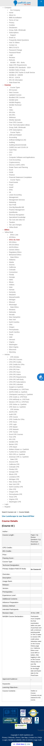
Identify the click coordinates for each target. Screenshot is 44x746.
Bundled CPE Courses (17, 97)
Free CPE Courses (15, 122)
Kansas (11, 290)
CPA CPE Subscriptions (17, 382)
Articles (7, 354)
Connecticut (13, 272)
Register (7, 507)
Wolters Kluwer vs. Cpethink (19, 449)
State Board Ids (14, 82)
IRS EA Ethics (14, 245)
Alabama (12, 260)
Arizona (11, 265)
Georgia (12, 277)
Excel (11, 170)
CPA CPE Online (15, 374)
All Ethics (12, 237)
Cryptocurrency (14, 162)
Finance (12, 175)
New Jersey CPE (15, 482)
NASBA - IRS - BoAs (17, 62)
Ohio (10, 324)
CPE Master (13, 427)
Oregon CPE (13, 492)
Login (11, 55)
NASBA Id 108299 (14, 740)
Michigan (12, 300)
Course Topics (15, 132)
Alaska (11, 262)
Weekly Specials (15, 120)
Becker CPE (13, 444)
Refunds (12, 60)
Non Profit (12, 205)
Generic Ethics (14, 250)
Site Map (24, 737)
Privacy (11, 22)
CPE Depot (13, 447)
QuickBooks (13, 212)
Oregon (11, 327)
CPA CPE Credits (15, 362)
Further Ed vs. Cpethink (17, 452)
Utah (10, 337)
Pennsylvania (13, 329)
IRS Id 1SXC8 (27, 740)
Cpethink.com (28, 735)
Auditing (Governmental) (17, 145)
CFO (10, 152)
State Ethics (14, 257)
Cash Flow (13, 150)
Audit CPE (12, 414)
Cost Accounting (14, 160)
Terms (18, 737)
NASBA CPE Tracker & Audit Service (22, 72)
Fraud (11, 185)
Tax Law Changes (15, 225)
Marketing (12, 202)
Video (11, 110)
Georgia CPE (13, 472)
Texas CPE (13, 497)
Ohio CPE (12, 489)
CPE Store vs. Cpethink (17, 407)
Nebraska (12, 312)
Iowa (10, 287)
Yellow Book (13, 227)
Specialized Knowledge (17, 217)
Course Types (15, 87)
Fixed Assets (13, 182)
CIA (10, 155)
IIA (10, 192)
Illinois (11, 282)
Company (8, 8)
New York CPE (14, 484)
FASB (11, 172)
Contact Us (13, 45)
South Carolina (14, 332)
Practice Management (16, 210)
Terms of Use (13, 20)
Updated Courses (15, 95)
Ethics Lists (14, 235)
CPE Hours (13, 422)
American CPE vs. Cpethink (19, 457)
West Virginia (13, 347)
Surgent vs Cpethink (16, 387)
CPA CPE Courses (15, 359)
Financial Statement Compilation (20, 177)
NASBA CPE (13, 442)
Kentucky (12, 292)
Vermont (12, 339)
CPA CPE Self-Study (16, 379)
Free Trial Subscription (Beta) (19, 125)
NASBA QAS (13, 100)
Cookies (12, 25)
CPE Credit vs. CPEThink (18, 397)
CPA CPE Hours (14, 372)
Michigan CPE (14, 479)
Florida (11, 275)
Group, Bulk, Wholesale (17, 30)
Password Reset (15, 52)
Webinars (12, 117)
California (12, 267)
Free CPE (12, 437)
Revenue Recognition (16, 215)
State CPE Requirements (18, 65)
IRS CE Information (16, 80)
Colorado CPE (14, 467)
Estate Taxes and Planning (18, 167)
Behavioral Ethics (15, 255)
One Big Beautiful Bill (16, 207)
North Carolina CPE (16, 487)
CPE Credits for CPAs (16, 364)
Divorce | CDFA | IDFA (17, 165)
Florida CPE (13, 469)
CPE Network (14, 429)
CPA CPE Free (14, 369)
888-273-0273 (14, 47)
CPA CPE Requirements (17, 377)
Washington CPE (15, 502)
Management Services (17, 200)
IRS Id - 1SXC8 (14, 77)
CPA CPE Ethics (15, 367)
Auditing (12, 142)
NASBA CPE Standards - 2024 (20, 67)
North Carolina (14, 322)
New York (12, 319)
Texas (11, 334)
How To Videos (14, 42)
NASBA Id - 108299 (16, 75)
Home (11, 12)
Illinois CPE (13, 474)
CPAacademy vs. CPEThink (19, 389)
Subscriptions (14, 32)
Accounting (13, 137)
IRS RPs (12, 115)
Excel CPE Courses (16, 434)
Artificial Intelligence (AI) (17, 140)
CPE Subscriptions (15, 130)
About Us (12, 15)
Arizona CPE (13, 462)
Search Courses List (9, 512)
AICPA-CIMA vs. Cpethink (18, 392)
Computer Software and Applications (22, 157)
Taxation (12, 222)
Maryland (12, 295)
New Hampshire (14, 317)
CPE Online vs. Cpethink (17, 404)
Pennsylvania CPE (15, 494)
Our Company (15, 10)
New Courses (14, 92)
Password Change (15, 50)
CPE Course (13, 417)
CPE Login (13, 424)
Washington (13, 344)
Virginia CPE (13, 499)
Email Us (12, 37)
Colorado (12, 270)
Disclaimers (13, 27)
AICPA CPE (13, 412)
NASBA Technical (15, 105)
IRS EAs (12, 112)
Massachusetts (14, 297)
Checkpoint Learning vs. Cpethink (21, 394)
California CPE (14, 464)
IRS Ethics (12, 242)
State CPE (14, 459)
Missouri (12, 302)
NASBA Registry (15, 102)
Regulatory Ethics (15, 252)
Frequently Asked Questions (19, 40)
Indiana (11, 285)
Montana (12, 309)
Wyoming (12, 352)
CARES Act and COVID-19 (18, 147)
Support (13, 35)
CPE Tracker (13, 432)
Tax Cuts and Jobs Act (17, 220)
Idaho (11, 280)
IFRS (11, 190)
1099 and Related (15, 135)
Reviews (12, 57)
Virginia (11, 342)
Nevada (11, 314)
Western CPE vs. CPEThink (19, 402)
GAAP (11, 187)
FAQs (40, 737)
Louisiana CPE (14, 477)
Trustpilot (41, 730)
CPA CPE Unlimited (16, 384)
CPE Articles (14, 357)
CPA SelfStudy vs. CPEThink (19, 399)
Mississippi (13, 305)
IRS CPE (12, 439)
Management (13, 197)
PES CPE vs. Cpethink (17, 454)
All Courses (13, 90)
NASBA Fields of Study (17, 70)
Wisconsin (12, 349)
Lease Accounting (15, 195)
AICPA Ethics (13, 247)
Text (10, 107)
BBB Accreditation (15, 17)
